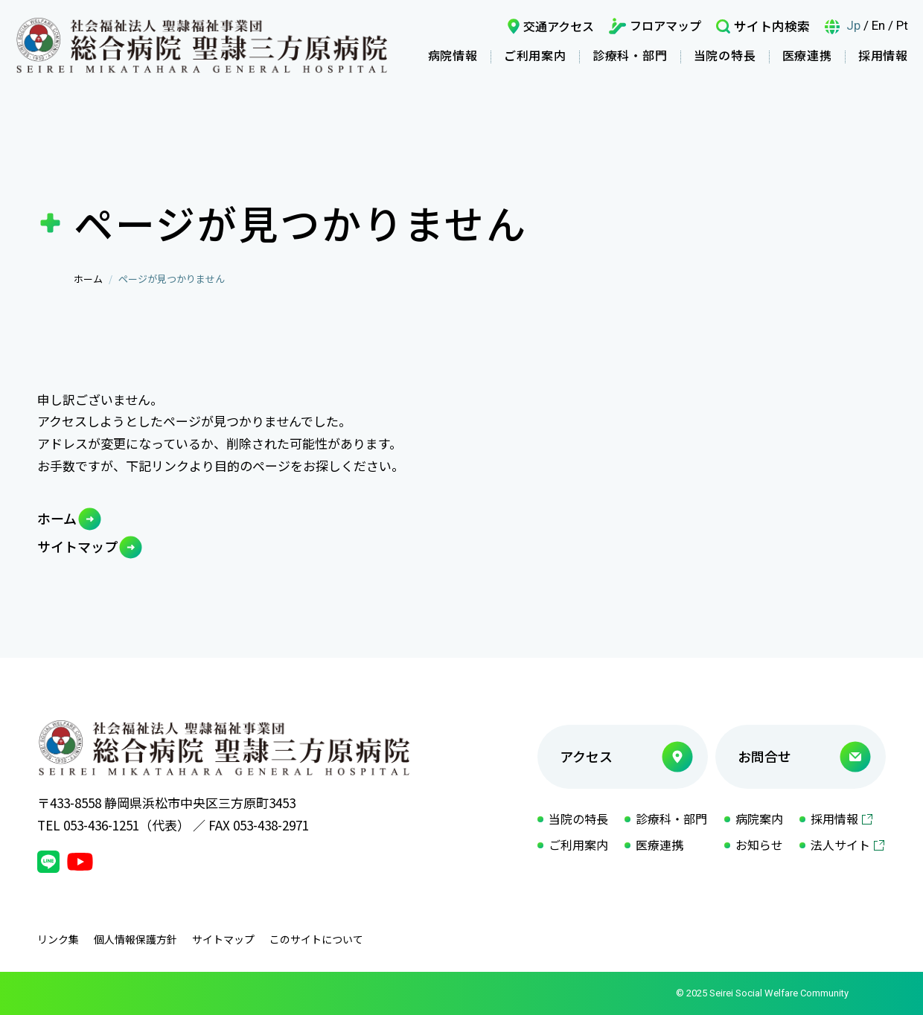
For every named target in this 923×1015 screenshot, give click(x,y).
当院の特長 (725, 55)
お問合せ (764, 756)
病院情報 (453, 55)
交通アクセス (558, 26)
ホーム (88, 279)
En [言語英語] (878, 25)
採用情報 (883, 55)
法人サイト (840, 845)
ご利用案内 (535, 55)
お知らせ (759, 845)
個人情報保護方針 (135, 939)
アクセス (586, 756)
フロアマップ (665, 25)
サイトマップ (77, 546)
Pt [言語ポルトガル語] (902, 25)
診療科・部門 (630, 55)
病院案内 (759, 818)
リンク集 (58, 939)
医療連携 (807, 55)
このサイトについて (316, 939)
